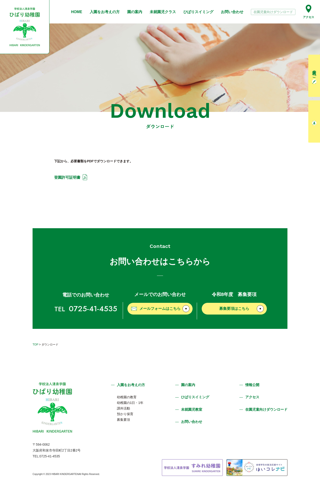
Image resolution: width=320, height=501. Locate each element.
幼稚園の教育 (127, 397)
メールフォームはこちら (160, 308)
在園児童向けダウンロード (273, 12)
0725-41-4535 (85, 308)
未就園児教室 (191, 409)
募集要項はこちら (241, 308)
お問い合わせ (232, 12)
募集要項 (123, 419)
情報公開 (252, 385)
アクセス (308, 12)
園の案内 (134, 12)
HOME (76, 12)
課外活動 (123, 408)
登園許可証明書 (67, 177)
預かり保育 (125, 414)
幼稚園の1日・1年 (130, 403)
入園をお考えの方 (105, 12)
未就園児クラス (163, 12)
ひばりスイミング (198, 12)
